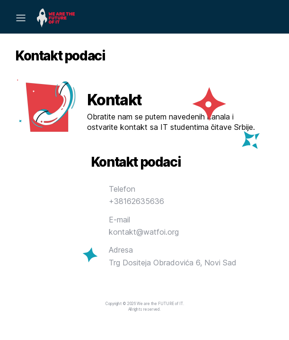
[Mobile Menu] (20, 18)
